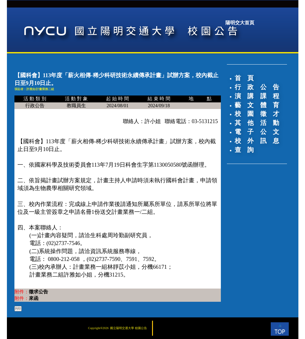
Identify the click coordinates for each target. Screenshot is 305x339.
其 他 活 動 (257, 122)
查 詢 (244, 149)
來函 (33, 298)
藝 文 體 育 (257, 105)
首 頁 (244, 78)
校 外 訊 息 (257, 140)
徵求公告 (38, 291)
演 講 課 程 (257, 96)
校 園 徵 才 (257, 113)
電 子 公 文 (257, 131)
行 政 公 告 (257, 87)
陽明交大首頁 (239, 22)
